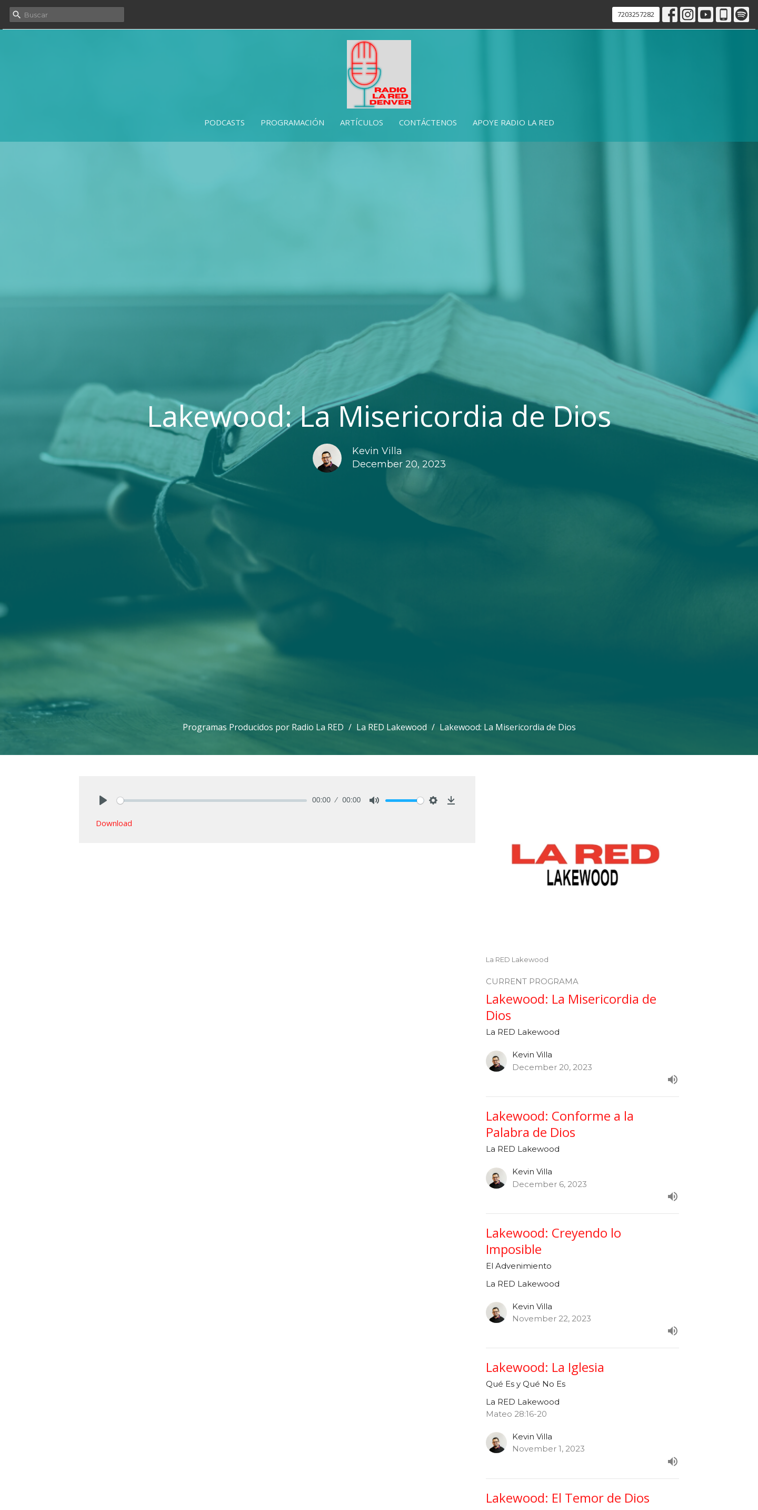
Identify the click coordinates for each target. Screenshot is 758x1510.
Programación (292, 122)
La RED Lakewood (391, 727)
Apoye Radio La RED (513, 122)
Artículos (361, 122)
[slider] (212, 801)
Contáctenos (428, 122)
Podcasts (224, 122)
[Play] (103, 800)
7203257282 (635, 14)
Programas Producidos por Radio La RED (263, 727)
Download (114, 823)
